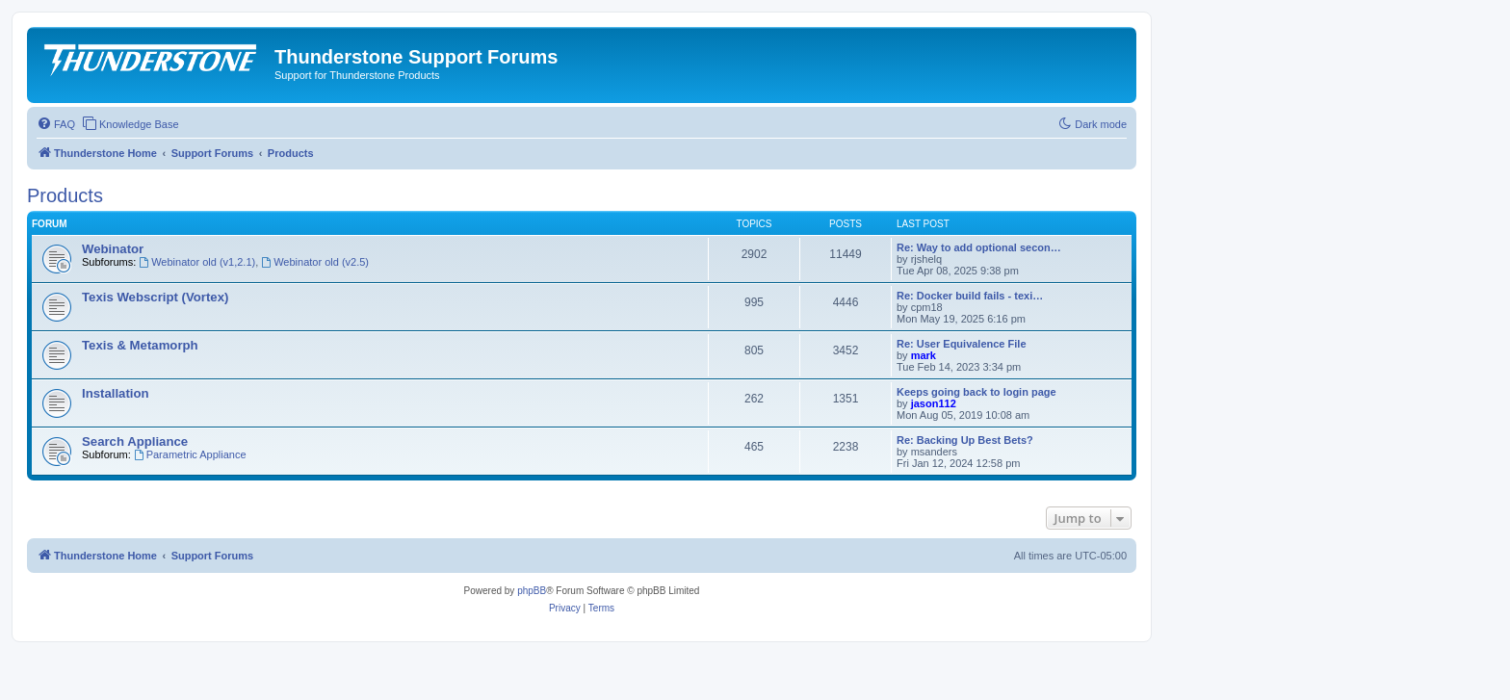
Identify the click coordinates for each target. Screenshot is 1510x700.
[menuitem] (56, 124)
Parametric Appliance (190, 454)
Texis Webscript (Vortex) (155, 297)
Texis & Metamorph (140, 345)
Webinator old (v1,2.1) (197, 262)
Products (65, 195)
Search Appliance (135, 441)
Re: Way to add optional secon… (979, 247)
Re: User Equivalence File (962, 344)
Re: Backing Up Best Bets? (965, 440)
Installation (115, 393)
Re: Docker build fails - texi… (970, 295)
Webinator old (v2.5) (315, 262)
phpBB (531, 590)
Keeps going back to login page (976, 392)
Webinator (112, 249)
